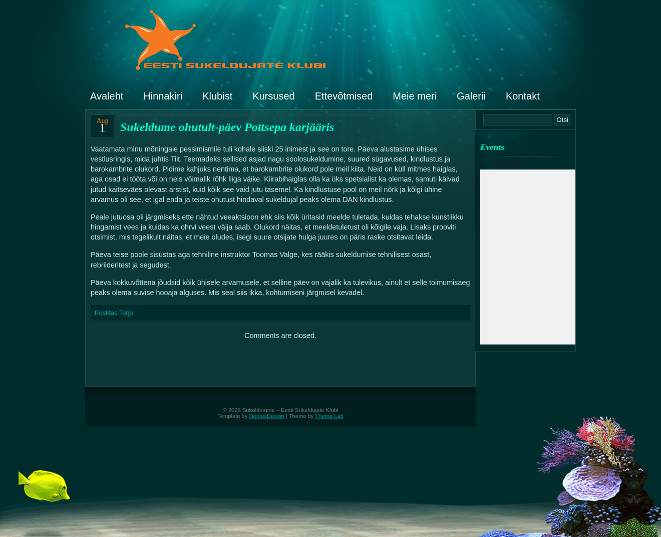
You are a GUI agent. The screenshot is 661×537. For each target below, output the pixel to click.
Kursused (273, 96)
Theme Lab (329, 416)
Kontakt (523, 96)
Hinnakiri (162, 96)
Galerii (471, 96)
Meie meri (415, 96)
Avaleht (106, 96)
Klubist (217, 96)
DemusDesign (266, 416)
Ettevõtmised (344, 96)
